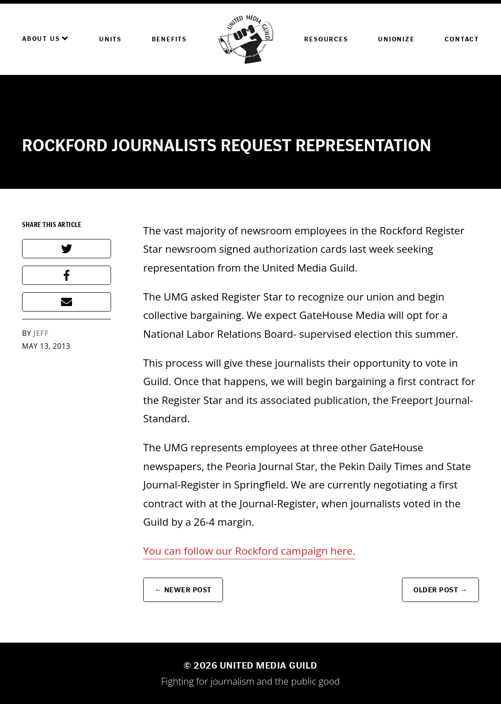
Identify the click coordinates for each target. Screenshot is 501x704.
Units (110, 39)
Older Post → (440, 589)
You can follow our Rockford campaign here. (249, 551)
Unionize (396, 39)
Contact (462, 39)
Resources (326, 39)
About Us (45, 38)
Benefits (169, 39)
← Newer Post (183, 589)
